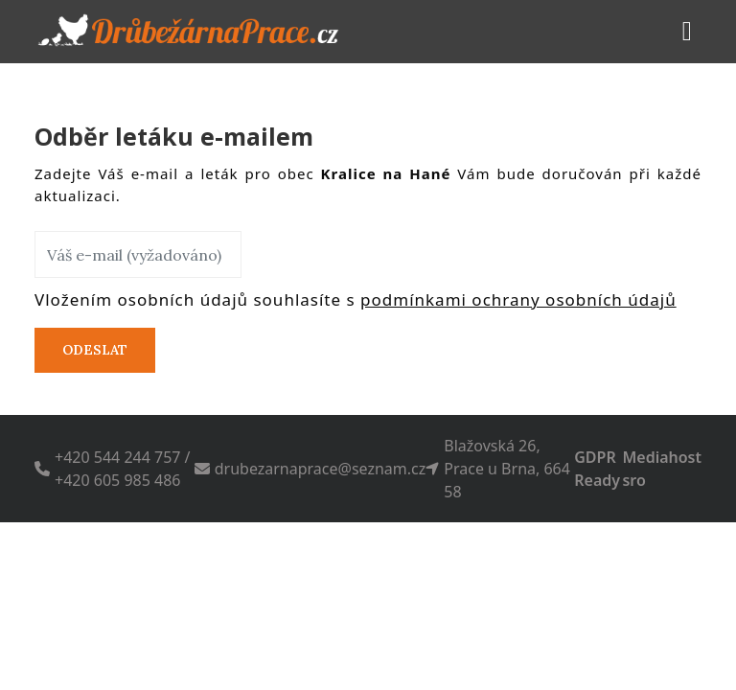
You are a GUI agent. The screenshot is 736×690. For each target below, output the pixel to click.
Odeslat (94, 349)
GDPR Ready (597, 469)
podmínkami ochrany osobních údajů (518, 299)
